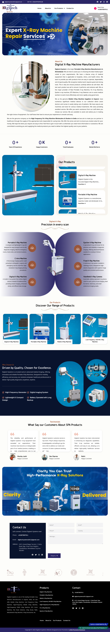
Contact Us (70, 8)
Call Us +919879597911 (98, 624)
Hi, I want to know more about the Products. (93, 628)
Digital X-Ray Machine (46, 592)
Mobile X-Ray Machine (46, 598)
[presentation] (61, 549)
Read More (81, 184)
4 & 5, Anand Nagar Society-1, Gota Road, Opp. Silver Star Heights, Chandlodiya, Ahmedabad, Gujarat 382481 (87, 602)
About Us (48, 8)
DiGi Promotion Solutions (77, 630)
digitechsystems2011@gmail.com (13, 2)
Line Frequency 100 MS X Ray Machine (50, 601)
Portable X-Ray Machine (46, 595)
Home (39, 8)
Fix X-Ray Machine (45, 608)
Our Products (58, 8)
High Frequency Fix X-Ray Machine (49, 604)
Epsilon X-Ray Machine (46, 611)
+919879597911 (103, 9)
